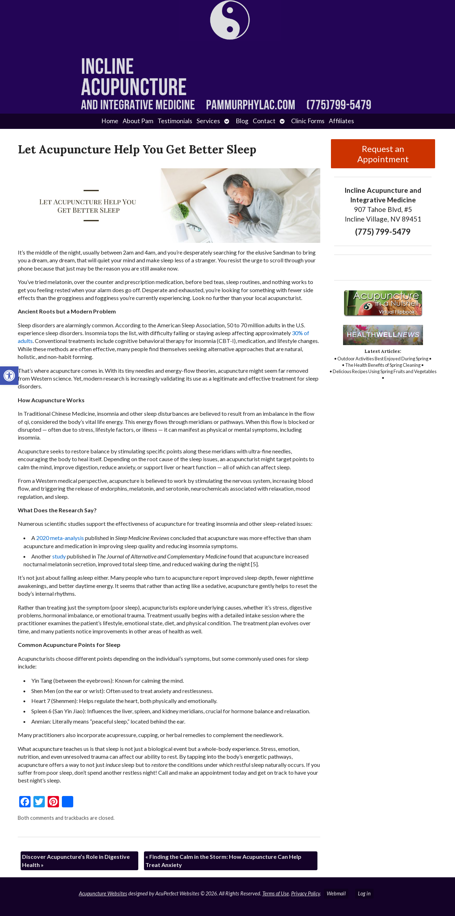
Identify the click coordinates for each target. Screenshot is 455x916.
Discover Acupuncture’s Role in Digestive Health (76, 860)
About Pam (138, 121)
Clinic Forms (308, 121)
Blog (242, 121)
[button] (9, 375)
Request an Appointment (383, 153)
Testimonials (174, 121)
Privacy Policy (305, 893)
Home (109, 121)
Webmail (336, 893)
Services (208, 121)
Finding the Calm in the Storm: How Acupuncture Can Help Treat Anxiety (223, 860)
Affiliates (341, 121)
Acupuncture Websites (103, 893)
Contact (264, 121)
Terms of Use (275, 893)
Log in (364, 893)
